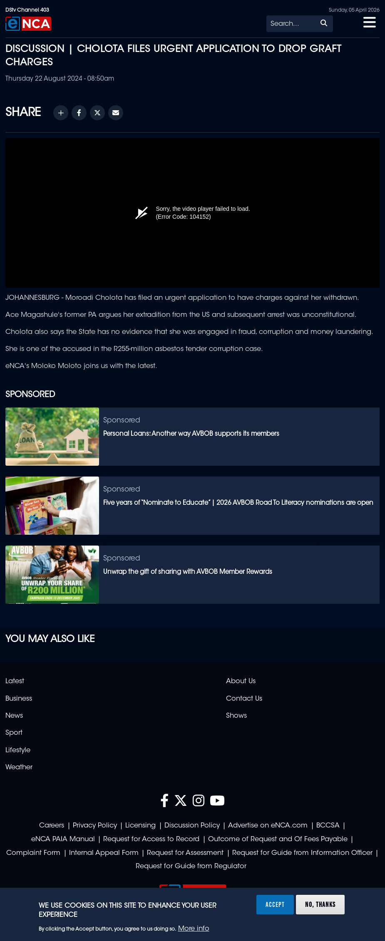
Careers (51, 825)
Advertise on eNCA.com (268, 825)
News (14, 716)
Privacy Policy (95, 825)
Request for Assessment (185, 853)
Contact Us (244, 699)
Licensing (140, 825)
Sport (13, 733)
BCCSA (328, 825)
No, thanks (320, 904)
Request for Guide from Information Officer (302, 853)
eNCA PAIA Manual (63, 839)
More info (193, 929)
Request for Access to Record (151, 839)
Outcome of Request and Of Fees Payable (278, 839)
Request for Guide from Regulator (191, 866)
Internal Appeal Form (104, 853)
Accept (275, 904)
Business (18, 699)
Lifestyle (17, 750)
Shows (236, 716)
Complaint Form (33, 853)
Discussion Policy (192, 825)
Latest (14, 681)
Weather (18, 767)
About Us (241, 681)
